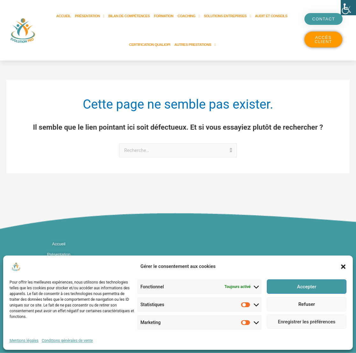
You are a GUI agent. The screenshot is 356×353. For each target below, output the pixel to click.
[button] (343, 266)
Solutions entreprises (227, 16)
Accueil (63, 16)
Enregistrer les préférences (307, 322)
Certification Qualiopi (149, 45)
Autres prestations (195, 45)
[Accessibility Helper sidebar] (348, 7)
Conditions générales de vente (67, 340)
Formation (163, 16)
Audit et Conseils (271, 16)
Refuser (306, 304)
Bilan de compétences (129, 16)
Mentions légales (24, 340)
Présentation (89, 16)
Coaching (189, 16)
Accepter (306, 287)
